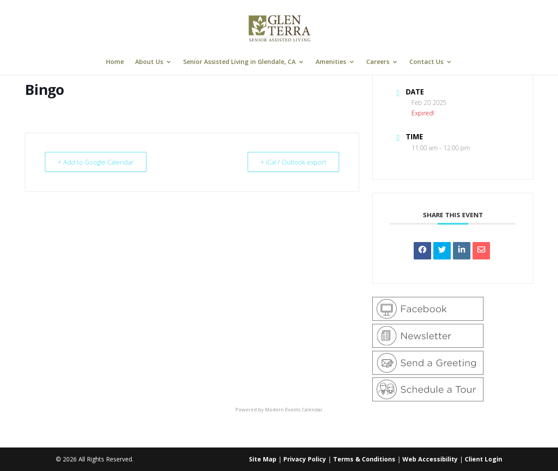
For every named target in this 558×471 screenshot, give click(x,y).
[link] (280, 28)
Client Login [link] (483, 459)
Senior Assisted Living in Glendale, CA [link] (239, 62)
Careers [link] (377, 62)
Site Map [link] (262, 459)
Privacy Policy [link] (304, 459)
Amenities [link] (331, 62)
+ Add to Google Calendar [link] (96, 162)
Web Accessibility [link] (430, 459)
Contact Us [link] (426, 62)
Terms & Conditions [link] (364, 459)
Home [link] (115, 62)
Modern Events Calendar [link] (294, 409)
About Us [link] (149, 62)
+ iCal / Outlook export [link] (293, 162)
